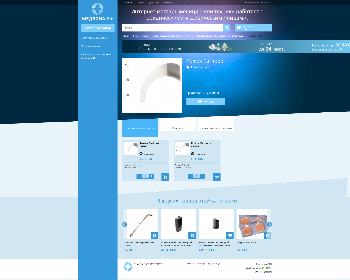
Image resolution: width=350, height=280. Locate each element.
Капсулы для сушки (246, 242)
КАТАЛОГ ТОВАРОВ (97, 28)
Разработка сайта (258, 268)
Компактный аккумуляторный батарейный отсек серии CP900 (214, 244)
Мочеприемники (90, 46)
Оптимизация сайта (263, 271)
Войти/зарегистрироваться (258, 2)
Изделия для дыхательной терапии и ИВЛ (96, 56)
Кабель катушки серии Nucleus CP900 (138, 244)
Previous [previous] (124, 229)
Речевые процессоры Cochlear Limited (168, 36)
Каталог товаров (140, 36)
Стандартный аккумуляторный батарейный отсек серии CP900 (176, 244)
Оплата (140, 2)
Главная (128, 2)
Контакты (169, 2)
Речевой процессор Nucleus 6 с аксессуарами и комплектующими (216, 36)
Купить (205, 102)
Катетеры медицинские (94, 37)
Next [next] (269, 229)
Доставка (154, 2)
